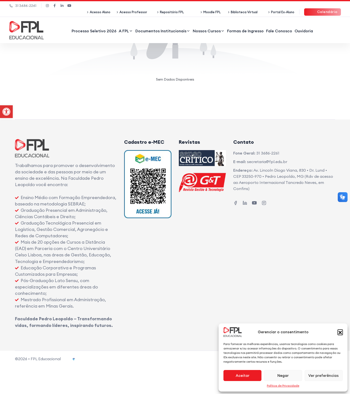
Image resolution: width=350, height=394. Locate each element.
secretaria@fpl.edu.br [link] (267, 161)
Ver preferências (323, 375)
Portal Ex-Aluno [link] (282, 12)
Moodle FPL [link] (212, 12)
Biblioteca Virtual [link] (244, 12)
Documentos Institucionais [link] (160, 30)
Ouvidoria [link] (304, 30)
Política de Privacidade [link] (283, 385)
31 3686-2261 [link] (22, 5)
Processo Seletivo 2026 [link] (94, 30)
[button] (340, 332)
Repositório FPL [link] (172, 12)
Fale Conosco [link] (279, 30)
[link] (6, 111)
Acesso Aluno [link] (100, 12)
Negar (283, 375)
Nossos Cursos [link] (207, 30)
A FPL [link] (124, 30)
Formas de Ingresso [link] (245, 30)
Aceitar (242, 375)
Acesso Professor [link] (133, 12)
